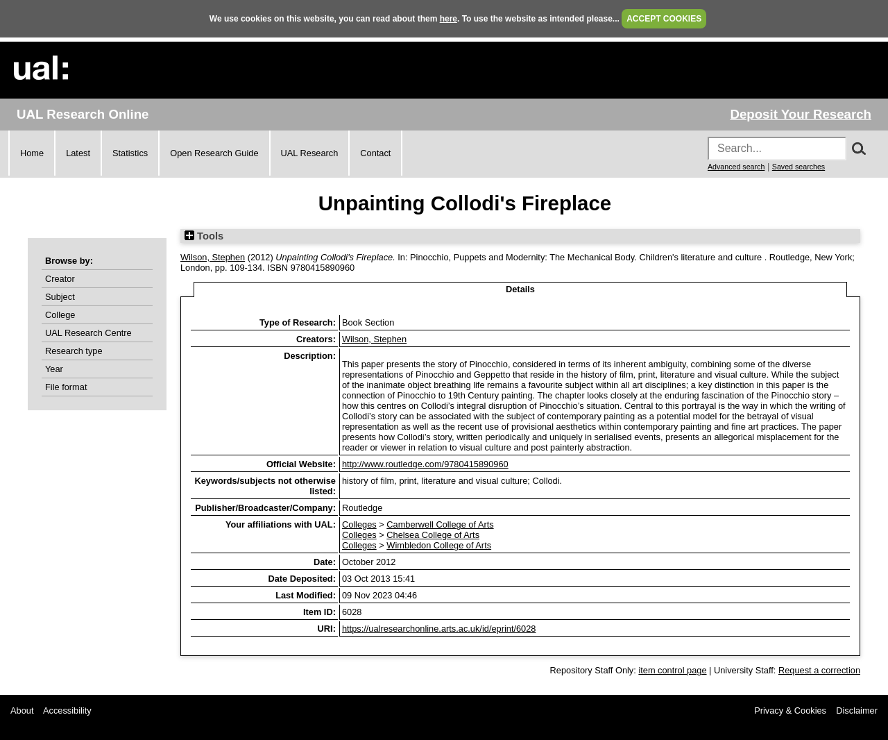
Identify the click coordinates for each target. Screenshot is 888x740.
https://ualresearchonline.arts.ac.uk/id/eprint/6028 (439, 628)
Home (32, 153)
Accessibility (67, 710)
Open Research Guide (214, 153)
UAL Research (310, 153)
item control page (672, 670)
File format (66, 387)
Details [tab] (520, 289)
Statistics (130, 153)
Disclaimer (857, 710)
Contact (375, 153)
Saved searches (798, 166)
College (60, 315)
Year (54, 369)
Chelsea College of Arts (432, 535)
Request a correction (819, 670)
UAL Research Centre (88, 333)
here (448, 19)
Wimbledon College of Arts (438, 545)
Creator (60, 279)
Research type (74, 351)
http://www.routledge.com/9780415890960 (425, 464)
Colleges (359, 524)
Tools (204, 236)
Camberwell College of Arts (439, 524)
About (21, 710)
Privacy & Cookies (790, 710)
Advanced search (736, 166)
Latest (78, 153)
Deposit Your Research (800, 114)
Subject (60, 297)
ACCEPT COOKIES (663, 19)
